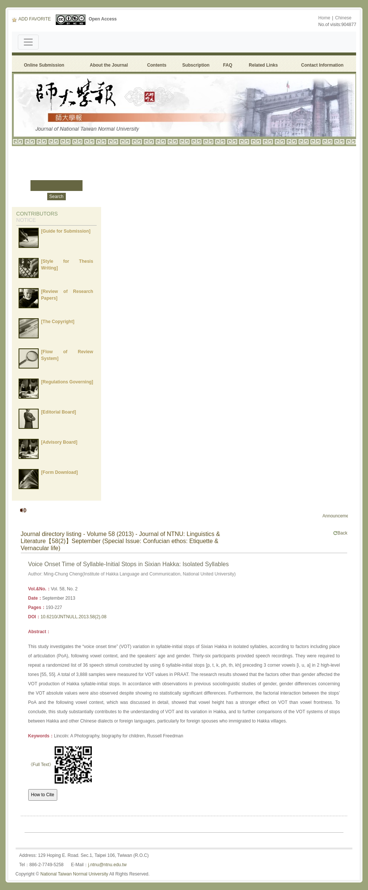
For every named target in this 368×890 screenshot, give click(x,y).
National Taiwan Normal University (74, 874)
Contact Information (322, 65)
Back (340, 533)
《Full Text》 (41, 764)
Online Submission (44, 65)
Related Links (263, 65)
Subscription (195, 65)
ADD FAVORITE (31, 19)
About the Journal (109, 65)
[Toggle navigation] (28, 42)
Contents (157, 65)
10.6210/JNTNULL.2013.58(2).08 (73, 616)
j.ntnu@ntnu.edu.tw (107, 864)
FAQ (229, 65)
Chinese (343, 17)
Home (324, 17)
